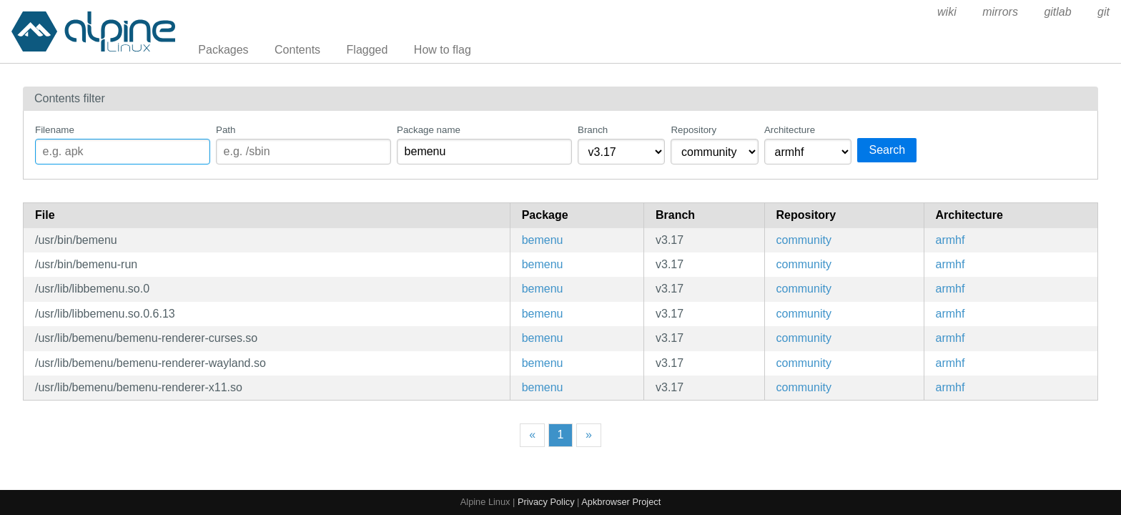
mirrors (1000, 12)
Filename (54, 129)
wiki (947, 12)
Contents (297, 50)
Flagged (367, 50)
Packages (223, 50)
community (803, 240)
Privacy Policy (546, 501)
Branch (593, 129)
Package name (428, 129)
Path (225, 129)
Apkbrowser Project (621, 501)
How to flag (442, 50)
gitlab (1057, 12)
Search (887, 150)
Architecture (789, 129)
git (1103, 12)
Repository (693, 129)
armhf (950, 240)
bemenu (542, 240)
